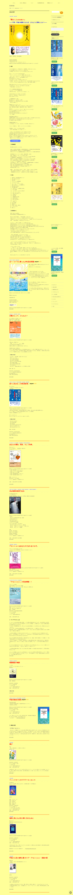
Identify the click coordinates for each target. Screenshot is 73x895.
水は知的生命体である (16, 491)
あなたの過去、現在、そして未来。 (21, 444)
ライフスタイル (55, 303)
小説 (53, 306)
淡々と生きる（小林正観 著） (19, 384)
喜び (10, 744)
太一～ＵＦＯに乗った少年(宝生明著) (22, 262)
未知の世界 (11, 16)
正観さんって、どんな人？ (18, 316)
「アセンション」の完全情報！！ (20, 582)
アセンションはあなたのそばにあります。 (24, 546)
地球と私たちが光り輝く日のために (21, 818)
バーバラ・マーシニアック (13, 580)
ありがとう (55, 284)
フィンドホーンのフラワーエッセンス (22, 780)
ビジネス (54, 299)
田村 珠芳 (15, 544)
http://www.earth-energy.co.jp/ (30, 848)
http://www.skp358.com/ (21, 717)
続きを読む (54, 61)
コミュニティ (55, 301)
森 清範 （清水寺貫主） (25, 489)
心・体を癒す (55, 294)
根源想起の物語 (14, 662)
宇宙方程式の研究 (15, 700)
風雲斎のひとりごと (56, 19)
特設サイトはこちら (13, 295)
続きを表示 (11, 308)
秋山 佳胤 (15, 16)
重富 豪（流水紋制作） (33, 489)
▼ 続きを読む (15, 140)
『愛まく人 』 (17, 19)
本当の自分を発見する (57, 296)
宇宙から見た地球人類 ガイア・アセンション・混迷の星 (28, 858)
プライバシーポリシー (55, 31)
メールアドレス (54, 26)
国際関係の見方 (55, 289)
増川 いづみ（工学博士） (13, 489)
